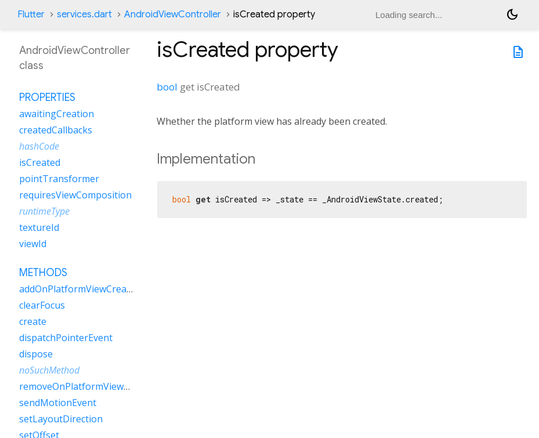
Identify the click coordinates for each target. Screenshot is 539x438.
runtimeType (44, 211)
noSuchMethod (49, 370)
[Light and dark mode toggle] (512, 14)
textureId (39, 227)
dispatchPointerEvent (66, 337)
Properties (47, 97)
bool (167, 86)
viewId (32, 243)
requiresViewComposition (75, 195)
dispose (36, 353)
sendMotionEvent (57, 402)
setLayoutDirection (61, 418)
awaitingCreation (56, 113)
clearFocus (42, 305)
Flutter (31, 14)
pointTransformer (59, 178)
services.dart (84, 14)
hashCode (39, 146)
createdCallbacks (55, 130)
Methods (43, 272)
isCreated (39, 162)
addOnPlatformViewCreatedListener (97, 289)
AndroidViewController (172, 14)
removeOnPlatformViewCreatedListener (106, 386)
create (32, 321)
